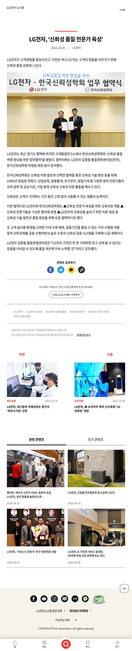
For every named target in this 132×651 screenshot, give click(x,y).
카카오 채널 (85, 598)
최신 (88, 646)
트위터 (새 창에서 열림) (60, 269)
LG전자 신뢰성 (35, 311)
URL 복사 (81, 269)
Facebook (33, 598)
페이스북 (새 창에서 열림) (50, 269)
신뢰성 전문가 (78, 311)
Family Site (66, 619)
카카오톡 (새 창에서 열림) (71, 269)
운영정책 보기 (84, 334)
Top (124, 588)
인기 (117, 646)
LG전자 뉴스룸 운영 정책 (49, 610)
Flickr (75, 598)
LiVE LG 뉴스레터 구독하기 (66, 294)
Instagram (54, 598)
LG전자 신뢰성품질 (56, 311)
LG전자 (19, 311)
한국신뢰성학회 (23, 316)
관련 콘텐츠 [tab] (42, 439)
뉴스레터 (122, 10)
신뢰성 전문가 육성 (99, 311)
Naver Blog (64, 598)
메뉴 (44, 646)
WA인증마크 (98, 599)
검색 (66, 644)
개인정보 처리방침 (78, 610)
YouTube (44, 598)
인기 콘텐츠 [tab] (95, 439)
